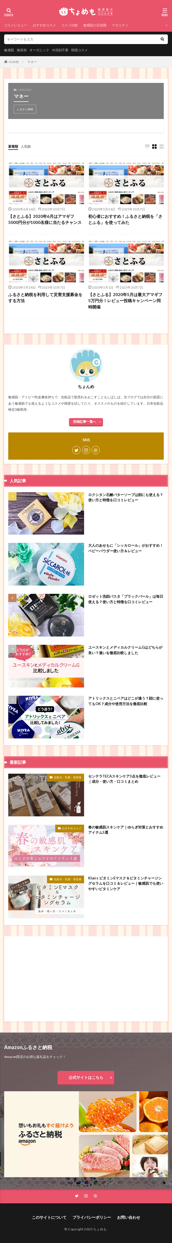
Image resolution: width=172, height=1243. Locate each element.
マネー (32, 62)
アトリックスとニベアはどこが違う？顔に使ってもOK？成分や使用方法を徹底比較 (125, 701)
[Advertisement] (86, 978)
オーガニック (39, 50)
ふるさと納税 (25, 109)
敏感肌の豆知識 (94, 25)
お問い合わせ (128, 1217)
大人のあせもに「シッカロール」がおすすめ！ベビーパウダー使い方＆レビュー (125, 548)
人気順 (26, 146)
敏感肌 (9, 50)
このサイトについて (49, 1217)
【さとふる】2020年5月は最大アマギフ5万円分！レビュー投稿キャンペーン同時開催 (125, 300)
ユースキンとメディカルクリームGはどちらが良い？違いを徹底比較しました (125, 650)
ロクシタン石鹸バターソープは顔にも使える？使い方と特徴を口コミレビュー (125, 497)
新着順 (13, 146)
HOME (14, 62)
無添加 (22, 50)
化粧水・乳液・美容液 (67, 777)
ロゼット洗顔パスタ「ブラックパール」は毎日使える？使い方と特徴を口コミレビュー (125, 599)
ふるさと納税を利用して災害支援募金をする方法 (45, 297)
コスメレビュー (15, 25)
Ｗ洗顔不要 (60, 50)
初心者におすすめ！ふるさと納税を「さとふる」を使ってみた (125, 219)
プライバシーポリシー (92, 1217)
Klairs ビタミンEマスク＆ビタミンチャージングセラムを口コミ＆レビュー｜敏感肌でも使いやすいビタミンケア (125, 883)
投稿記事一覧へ (84, 421)
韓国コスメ (79, 50)
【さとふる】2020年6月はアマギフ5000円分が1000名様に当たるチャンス (45, 219)
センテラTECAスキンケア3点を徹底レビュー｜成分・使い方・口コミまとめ (124, 779)
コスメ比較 (69, 25)
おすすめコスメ (44, 25)
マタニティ (120, 25)
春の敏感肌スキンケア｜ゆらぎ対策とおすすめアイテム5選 (125, 830)
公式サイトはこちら (86, 1077)
